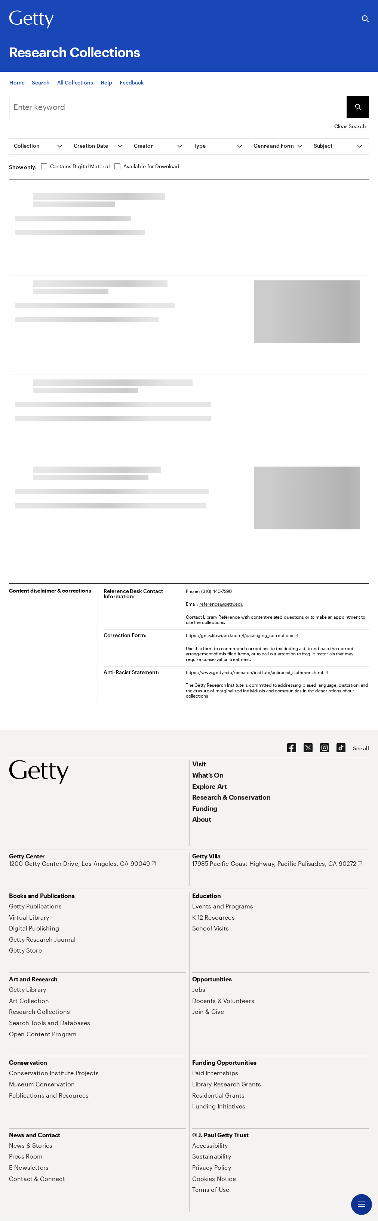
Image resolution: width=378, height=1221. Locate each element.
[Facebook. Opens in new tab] (291, 748)
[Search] (178, 107)
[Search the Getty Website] (365, 19)
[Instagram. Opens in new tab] (324, 748)
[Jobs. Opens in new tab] (199, 989)
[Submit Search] (358, 107)
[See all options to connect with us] (361, 748)
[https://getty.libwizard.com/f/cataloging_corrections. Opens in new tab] (242, 635)
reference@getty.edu (221, 603)
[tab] (39, 146)
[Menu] (361, 1204)
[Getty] (31, 19)
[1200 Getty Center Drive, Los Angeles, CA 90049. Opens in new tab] (82, 863)
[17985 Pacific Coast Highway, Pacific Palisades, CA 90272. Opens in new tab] (277, 863)
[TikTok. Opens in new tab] (340, 748)
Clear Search (350, 126)
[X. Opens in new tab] (308, 748)
